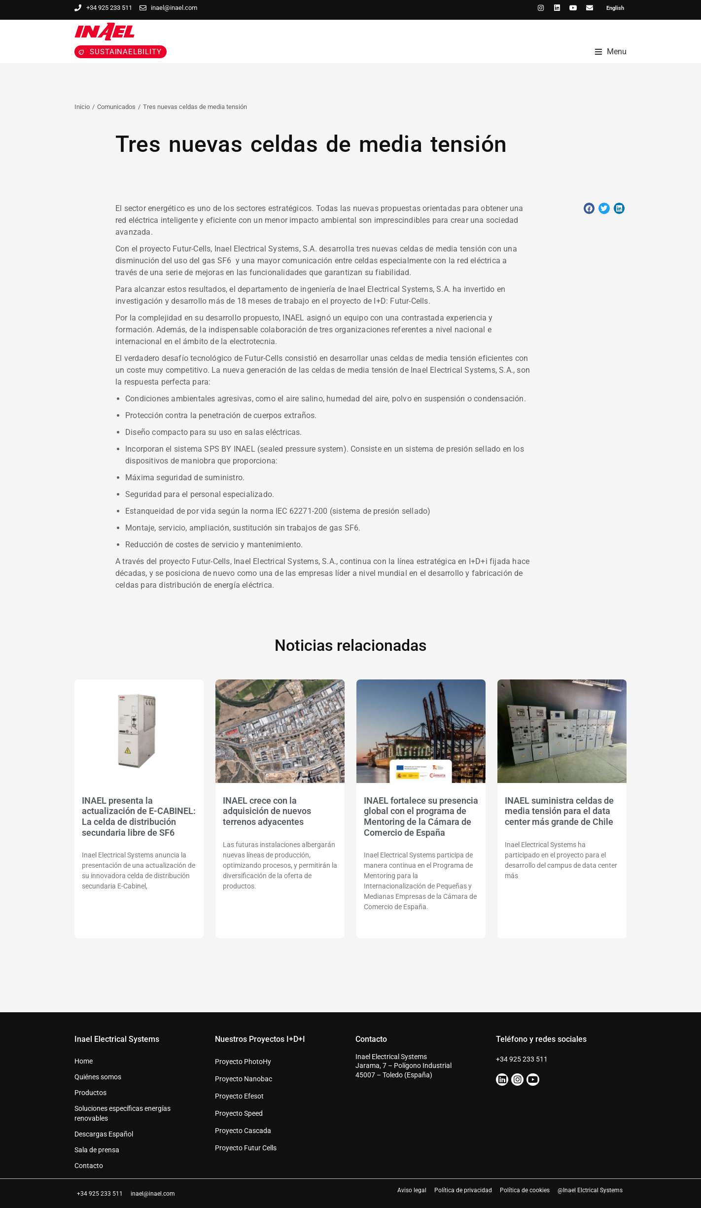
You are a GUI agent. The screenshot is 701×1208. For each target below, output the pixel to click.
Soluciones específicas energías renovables (122, 1113)
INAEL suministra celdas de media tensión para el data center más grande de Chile (559, 811)
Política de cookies (525, 1190)
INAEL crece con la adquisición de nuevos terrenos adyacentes (267, 811)
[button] (589, 208)
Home (83, 1061)
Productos (90, 1093)
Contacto (88, 1166)
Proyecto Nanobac (243, 1079)
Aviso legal (411, 1190)
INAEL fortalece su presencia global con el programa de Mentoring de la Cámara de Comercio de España (421, 816)
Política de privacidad (463, 1190)
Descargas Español (103, 1134)
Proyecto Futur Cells (246, 1148)
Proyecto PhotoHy (243, 1062)
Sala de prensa (96, 1150)
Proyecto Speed (239, 1113)
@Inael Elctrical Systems (590, 1190)
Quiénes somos (97, 1077)
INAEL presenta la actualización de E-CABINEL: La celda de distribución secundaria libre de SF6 (139, 816)
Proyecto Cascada (243, 1131)
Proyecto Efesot (239, 1096)
